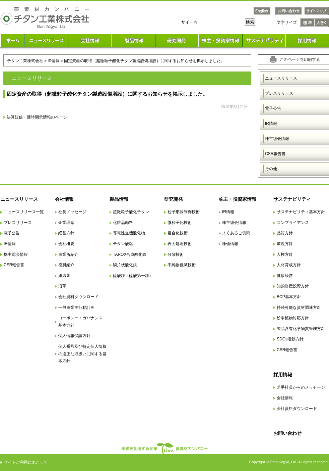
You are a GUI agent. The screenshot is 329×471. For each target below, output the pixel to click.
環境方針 (285, 243)
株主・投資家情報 (237, 199)
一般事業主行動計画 (76, 307)
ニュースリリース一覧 (24, 211)
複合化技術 (178, 233)
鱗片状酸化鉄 (125, 265)
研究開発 (173, 199)
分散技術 (176, 254)
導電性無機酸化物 (129, 233)
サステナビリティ (292, 199)
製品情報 (119, 199)
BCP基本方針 (289, 296)
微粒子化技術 (180, 222)
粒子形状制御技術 (184, 211)
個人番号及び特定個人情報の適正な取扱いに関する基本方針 (82, 353)
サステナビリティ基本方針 (301, 211)
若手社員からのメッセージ (301, 387)
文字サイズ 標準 (307, 22)
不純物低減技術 (182, 265)
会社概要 (66, 243)
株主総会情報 (16, 254)
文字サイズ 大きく (322, 22)
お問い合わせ (287, 433)
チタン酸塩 (123, 243)
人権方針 (285, 254)
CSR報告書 (14, 265)
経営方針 (66, 233)
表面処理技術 (180, 243)
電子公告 (12, 233)
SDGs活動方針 (290, 339)
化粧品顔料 (123, 222)
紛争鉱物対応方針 (293, 318)
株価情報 (230, 243)
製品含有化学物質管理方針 (301, 328)
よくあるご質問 (236, 233)
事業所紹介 (68, 254)
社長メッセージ (72, 211)
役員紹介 (66, 265)
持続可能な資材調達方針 (299, 307)
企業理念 (66, 222)
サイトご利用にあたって (26, 462)
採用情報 (282, 374)
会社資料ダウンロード (78, 296)
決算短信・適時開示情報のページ (37, 117)
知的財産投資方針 (293, 286)
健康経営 (285, 275)
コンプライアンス (293, 222)
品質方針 (285, 233)
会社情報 (64, 199)
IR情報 (10, 243)
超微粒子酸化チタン (131, 211)
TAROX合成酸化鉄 (129, 254)
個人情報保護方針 (74, 335)
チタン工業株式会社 (25, 60)
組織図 (64, 275)
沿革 (62, 286)
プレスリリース (18, 222)
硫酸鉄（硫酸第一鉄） (133, 275)
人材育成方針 (289, 265)
